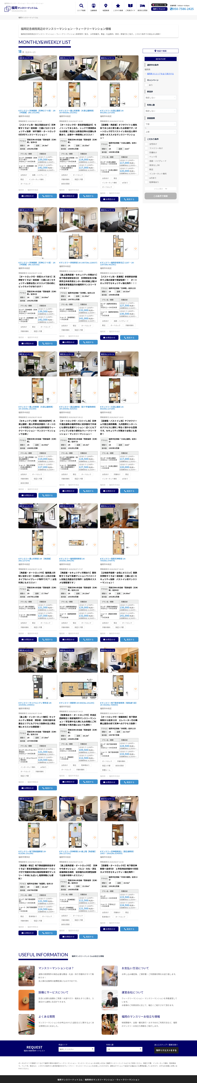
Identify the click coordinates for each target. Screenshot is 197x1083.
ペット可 (153, 155)
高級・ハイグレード (157, 159)
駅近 (151, 168)
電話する (49, 196)
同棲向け (153, 151)
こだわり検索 (118, 10)
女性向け (153, 142)
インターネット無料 (158, 172)
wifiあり (152, 176)
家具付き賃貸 (142, 10)
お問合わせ (29, 196)
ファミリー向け (156, 147)
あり (151, 83)
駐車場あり (154, 180)
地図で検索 (162, 49)
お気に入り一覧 (160, 5)
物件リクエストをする (166, 1050)
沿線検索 (93, 10)
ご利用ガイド (130, 10)
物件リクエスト (159, 9)
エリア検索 (81, 10)
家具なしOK (154, 164)
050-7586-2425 (183, 9)
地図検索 (106, 10)
